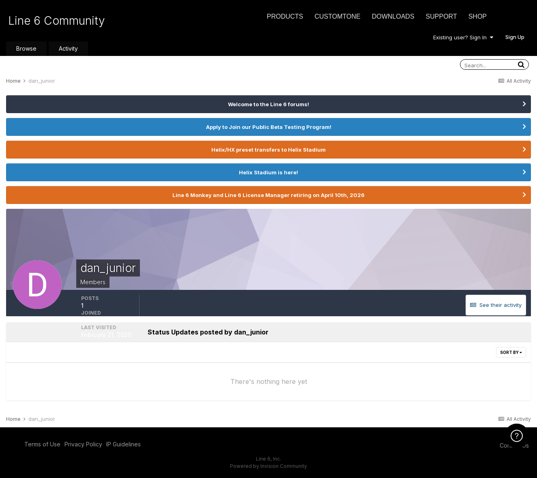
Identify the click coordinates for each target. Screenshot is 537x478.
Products (285, 16)
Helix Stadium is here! (268, 172)
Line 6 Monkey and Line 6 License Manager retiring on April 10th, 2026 (268, 195)
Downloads (393, 16)
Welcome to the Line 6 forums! (268, 104)
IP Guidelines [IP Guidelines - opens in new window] (123, 444)
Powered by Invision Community (268, 466)
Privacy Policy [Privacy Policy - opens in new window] (83, 444)
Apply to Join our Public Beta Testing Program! (268, 127)
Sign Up (514, 37)
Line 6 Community (56, 21)
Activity (68, 48)
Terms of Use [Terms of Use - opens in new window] (42, 444)
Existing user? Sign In (463, 37)
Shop (477, 16)
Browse (26, 48)
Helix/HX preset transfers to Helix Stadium (268, 149)
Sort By (511, 352)
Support (441, 16)
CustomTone (337, 16)
